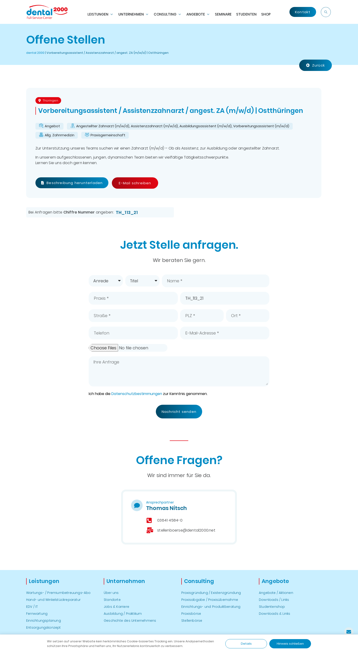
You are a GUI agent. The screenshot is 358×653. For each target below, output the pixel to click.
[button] (326, 12)
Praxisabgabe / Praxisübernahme (209, 599)
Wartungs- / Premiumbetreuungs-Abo (58, 592)
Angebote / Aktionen (276, 592)
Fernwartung (36, 613)
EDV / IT (32, 606)
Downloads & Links (274, 613)
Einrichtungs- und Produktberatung (211, 606)
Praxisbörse (191, 613)
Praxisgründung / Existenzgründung (211, 592)
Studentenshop (272, 606)
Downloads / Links (274, 599)
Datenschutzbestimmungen (136, 393)
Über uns (111, 592)
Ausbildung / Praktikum (123, 613)
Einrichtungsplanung (43, 620)
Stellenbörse (191, 620)
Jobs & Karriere (116, 606)
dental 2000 (35, 53)
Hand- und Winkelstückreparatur (53, 599)
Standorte (112, 599)
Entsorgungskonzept (43, 627)
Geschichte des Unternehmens (130, 620)
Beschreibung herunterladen (72, 182)
